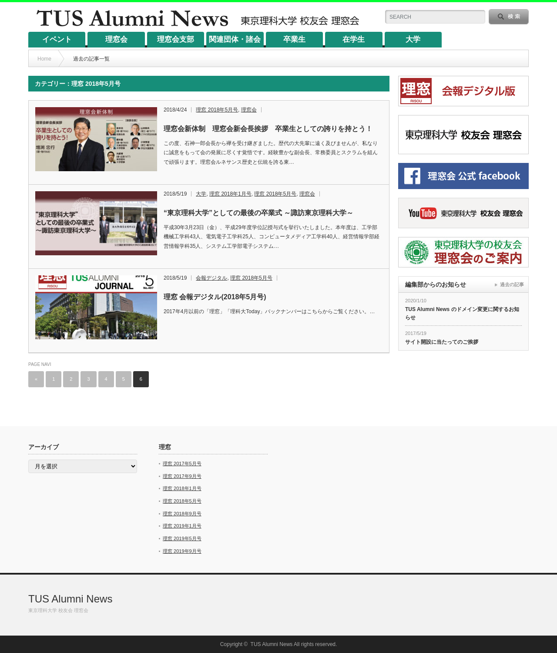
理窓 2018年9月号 (182, 513)
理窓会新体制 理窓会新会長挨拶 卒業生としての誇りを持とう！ (268, 128)
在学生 (353, 39)
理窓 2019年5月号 (182, 538)
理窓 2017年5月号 (182, 463)
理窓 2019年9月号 (182, 551)
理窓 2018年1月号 (230, 194)
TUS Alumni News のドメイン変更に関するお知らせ (462, 313)
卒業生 (294, 39)
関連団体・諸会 (235, 39)
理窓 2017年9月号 (182, 476)
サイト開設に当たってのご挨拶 (441, 342)
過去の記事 (512, 284)
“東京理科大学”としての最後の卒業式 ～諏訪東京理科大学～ (258, 213)
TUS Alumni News (70, 599)
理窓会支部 (175, 39)
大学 (413, 39)
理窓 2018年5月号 (217, 110)
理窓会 (116, 39)
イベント (57, 39)
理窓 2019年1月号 (182, 525)
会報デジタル (211, 278)
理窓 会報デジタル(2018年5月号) (215, 297)
